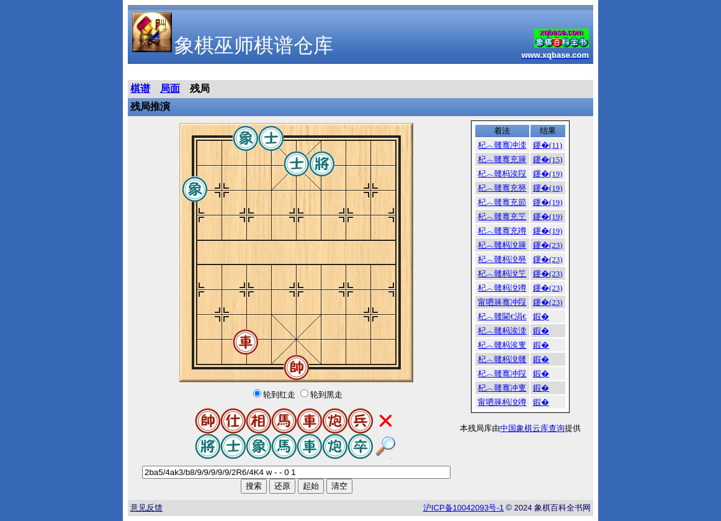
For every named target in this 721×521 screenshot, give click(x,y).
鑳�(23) (548, 245)
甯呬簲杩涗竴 (502, 402)
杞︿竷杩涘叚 (502, 173)
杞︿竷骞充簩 (502, 188)
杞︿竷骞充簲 (502, 159)
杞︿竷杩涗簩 (502, 259)
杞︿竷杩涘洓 (502, 330)
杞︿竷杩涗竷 (502, 359)
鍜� (541, 316)
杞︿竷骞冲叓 (502, 387)
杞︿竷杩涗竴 (502, 287)
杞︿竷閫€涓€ (502, 316)
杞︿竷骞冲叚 (502, 373)
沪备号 (463, 507)
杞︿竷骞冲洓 (502, 145)
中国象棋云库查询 (532, 428)
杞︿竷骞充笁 (502, 216)
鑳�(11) (547, 145)
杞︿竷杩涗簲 (502, 245)
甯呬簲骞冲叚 (502, 302)
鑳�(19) (548, 173)
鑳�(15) (548, 159)
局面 (170, 88)
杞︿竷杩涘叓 (502, 345)
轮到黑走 (326, 394)
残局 (200, 88)
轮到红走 (279, 394)
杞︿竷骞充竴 (502, 230)
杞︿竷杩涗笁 (502, 273)
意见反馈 (146, 507)
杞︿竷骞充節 (502, 202)
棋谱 (140, 88)
